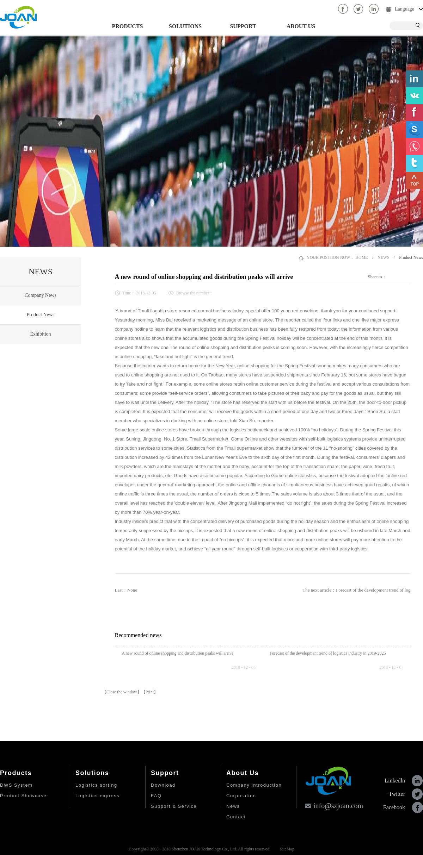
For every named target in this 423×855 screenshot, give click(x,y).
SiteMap (286, 849)
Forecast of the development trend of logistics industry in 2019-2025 (328, 653)
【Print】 (149, 691)
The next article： (356, 590)
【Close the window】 (121, 691)
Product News (411, 257)
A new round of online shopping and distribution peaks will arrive (178, 653)
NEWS (384, 257)
